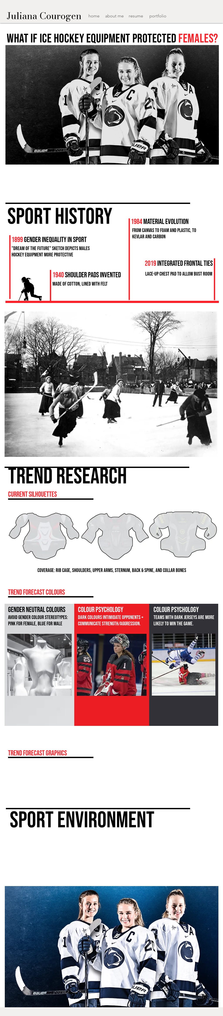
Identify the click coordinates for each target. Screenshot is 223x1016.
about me (114, 16)
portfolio (157, 16)
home (94, 16)
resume (136, 16)
